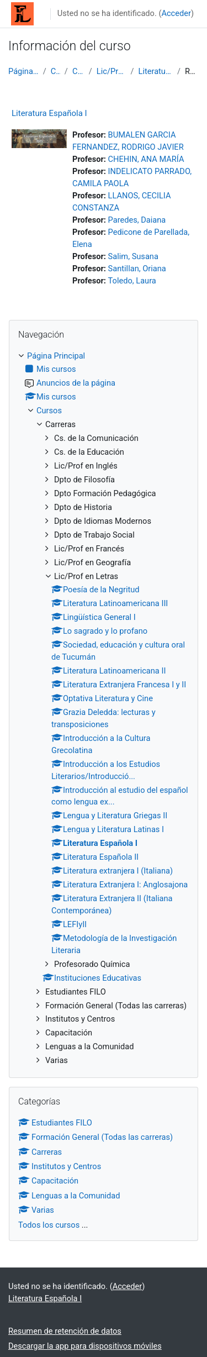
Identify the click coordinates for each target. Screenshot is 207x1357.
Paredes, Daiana (137, 220)
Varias (36, 1210)
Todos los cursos (48, 1225)
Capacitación (48, 1181)
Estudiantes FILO (55, 1123)
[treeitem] (103, 708)
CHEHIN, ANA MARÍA (146, 159)
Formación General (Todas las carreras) (95, 1137)
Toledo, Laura (132, 281)
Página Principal (23, 71)
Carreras (78, 71)
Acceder (176, 13)
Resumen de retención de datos (64, 1331)
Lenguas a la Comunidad (69, 1196)
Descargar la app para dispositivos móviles (85, 1346)
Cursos (55, 71)
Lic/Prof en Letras (111, 71)
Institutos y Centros (59, 1166)
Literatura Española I (156, 71)
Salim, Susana (133, 256)
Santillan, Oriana (137, 268)
